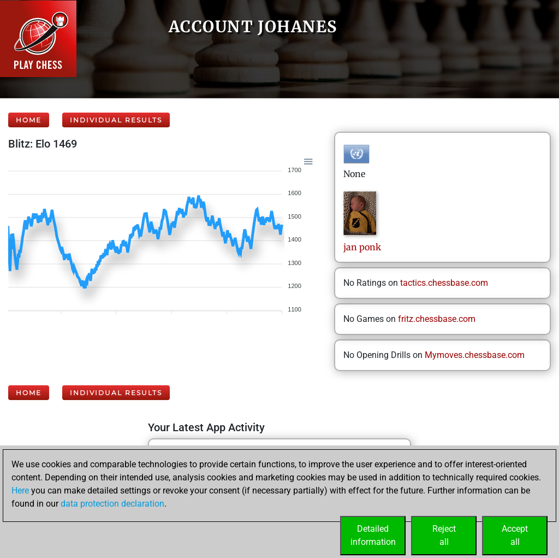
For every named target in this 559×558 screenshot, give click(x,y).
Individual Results (116, 120)
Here (20, 490)
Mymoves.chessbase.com (475, 355)
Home (28, 120)
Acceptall (515, 535)
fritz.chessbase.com (436, 319)
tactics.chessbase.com (444, 283)
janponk (362, 247)
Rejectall (444, 535)
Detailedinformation (373, 535)
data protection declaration (112, 503)
